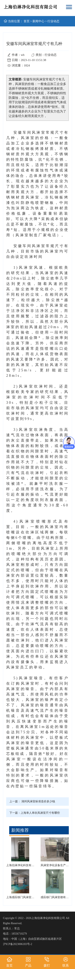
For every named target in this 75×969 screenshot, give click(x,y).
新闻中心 (38, 21)
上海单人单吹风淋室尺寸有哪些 (40, 812)
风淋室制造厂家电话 (36, 235)
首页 (27, 21)
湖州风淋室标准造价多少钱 (38, 801)
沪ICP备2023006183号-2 (17, 944)
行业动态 (53, 21)
